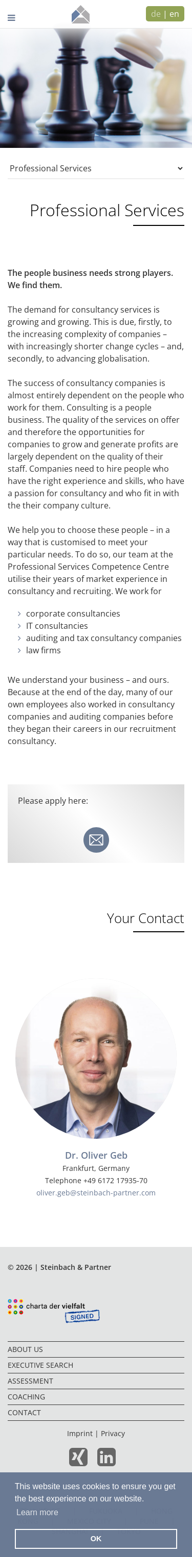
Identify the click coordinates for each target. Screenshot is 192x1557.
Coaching (26, 1396)
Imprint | (84, 1433)
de (156, 13)
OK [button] (96, 1539)
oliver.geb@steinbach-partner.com (96, 1192)
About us (25, 1349)
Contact (24, 1412)
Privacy (113, 1433)
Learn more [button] (37, 1512)
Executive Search (40, 1365)
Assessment (30, 1381)
